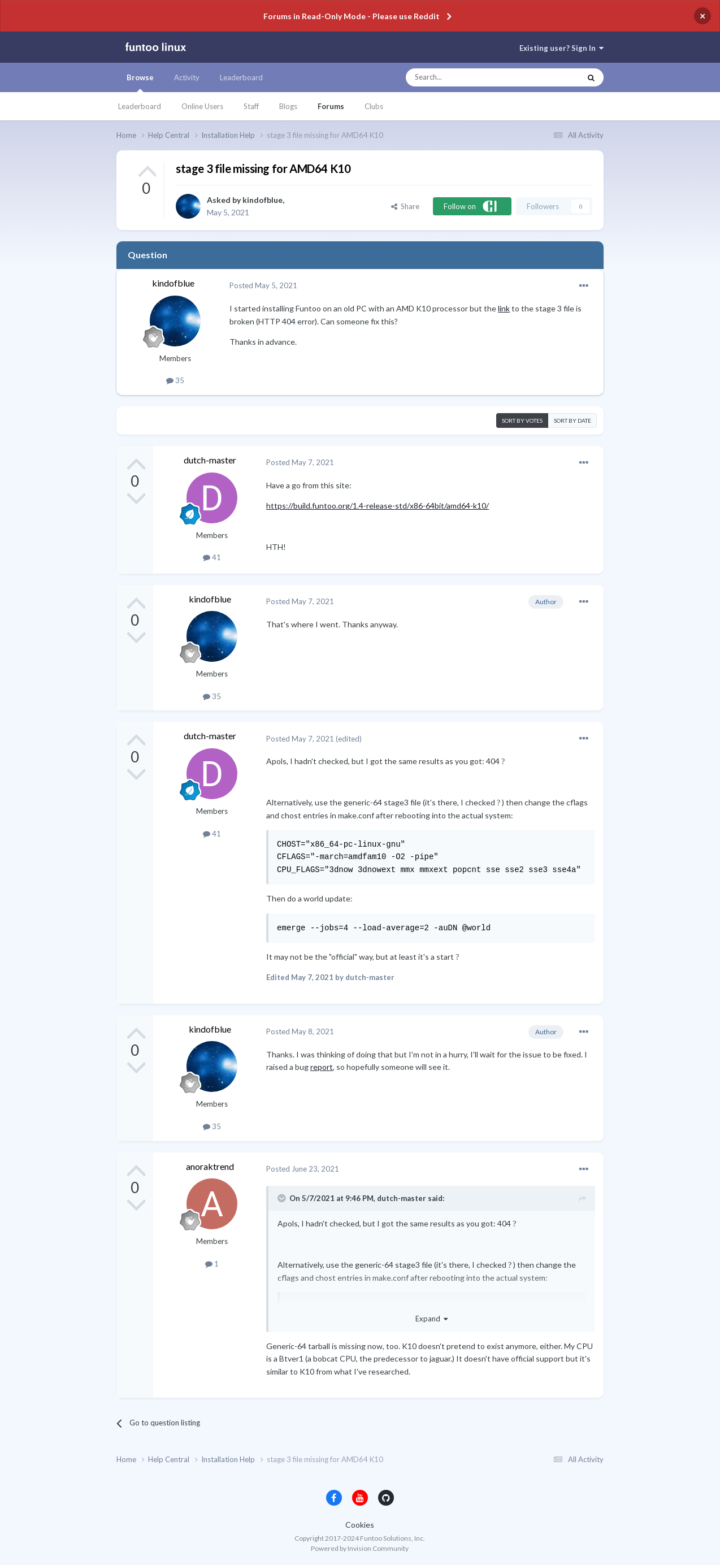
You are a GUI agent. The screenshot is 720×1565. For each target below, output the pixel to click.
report (321, 1067)
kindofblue (262, 200)
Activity (186, 77)
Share (405, 206)
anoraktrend (210, 1166)
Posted (263, 285)
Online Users (202, 106)
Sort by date (572, 420)
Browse (140, 82)
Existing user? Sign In (561, 48)
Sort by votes (522, 420)
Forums (331, 106)
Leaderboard (139, 106)
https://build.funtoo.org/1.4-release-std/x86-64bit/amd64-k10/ (377, 505)
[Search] (470, 77)
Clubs (374, 106)
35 (175, 380)
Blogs (288, 106)
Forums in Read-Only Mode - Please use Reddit (351, 16)
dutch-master (210, 459)
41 (212, 557)
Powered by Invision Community (360, 1548)
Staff (251, 106)
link (504, 308)
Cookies (359, 1524)
